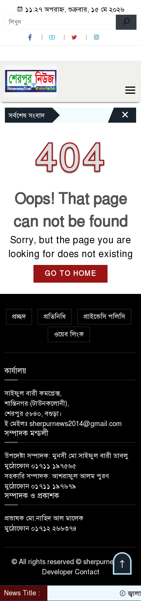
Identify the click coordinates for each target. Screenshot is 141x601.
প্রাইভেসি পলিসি (104, 316)
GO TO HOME (70, 273)
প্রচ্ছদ (19, 316)
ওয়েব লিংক (69, 334)
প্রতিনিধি (55, 316)
